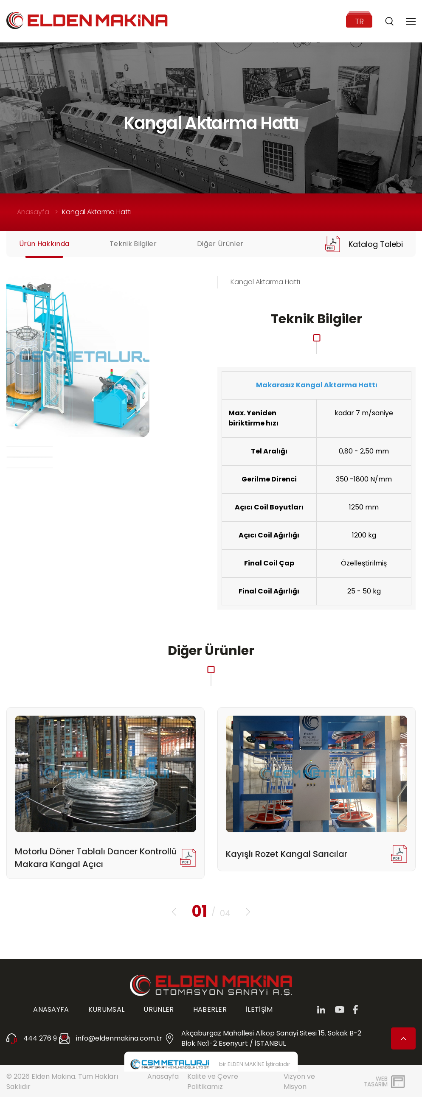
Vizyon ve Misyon (299, 1081)
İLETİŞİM (259, 1009)
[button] (174, 912)
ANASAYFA (51, 1009)
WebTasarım (376, 1081)
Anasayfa (33, 212)
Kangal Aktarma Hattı (97, 212)
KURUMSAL (106, 1009)
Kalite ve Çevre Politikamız (212, 1081)
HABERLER (210, 1009)
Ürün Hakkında (44, 244)
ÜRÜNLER (158, 1009)
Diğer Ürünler (220, 244)
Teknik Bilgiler (133, 244)
